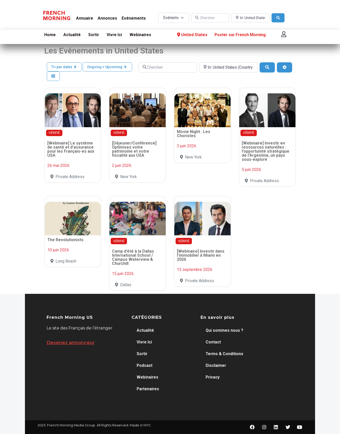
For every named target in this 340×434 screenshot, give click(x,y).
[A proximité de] (250, 18)
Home (50, 34)
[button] (284, 34)
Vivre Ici (114, 34)
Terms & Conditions (224, 353)
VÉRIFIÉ (54, 133)
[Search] (278, 18)
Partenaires (148, 388)
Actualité (72, 34)
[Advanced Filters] (284, 67)
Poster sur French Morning (240, 34)
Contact (213, 342)
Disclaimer (216, 365)
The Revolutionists (65, 239)
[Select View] (53, 76)
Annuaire (84, 18)
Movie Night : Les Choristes (193, 133)
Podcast (144, 365)
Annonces (107, 18)
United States (191, 34)
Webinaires (140, 34)
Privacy (213, 377)
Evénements (134, 18)
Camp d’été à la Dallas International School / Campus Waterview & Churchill (133, 257)
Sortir (93, 34)
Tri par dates (64, 67)
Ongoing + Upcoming (107, 67)
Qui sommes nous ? (224, 330)
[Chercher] (210, 18)
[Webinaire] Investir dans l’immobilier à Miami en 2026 (200, 255)
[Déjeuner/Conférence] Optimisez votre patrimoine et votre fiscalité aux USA (134, 149)
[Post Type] (173, 18)
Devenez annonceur (71, 342)
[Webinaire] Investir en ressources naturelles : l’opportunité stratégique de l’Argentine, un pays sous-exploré (265, 151)
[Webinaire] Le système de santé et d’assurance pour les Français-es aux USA (70, 149)
